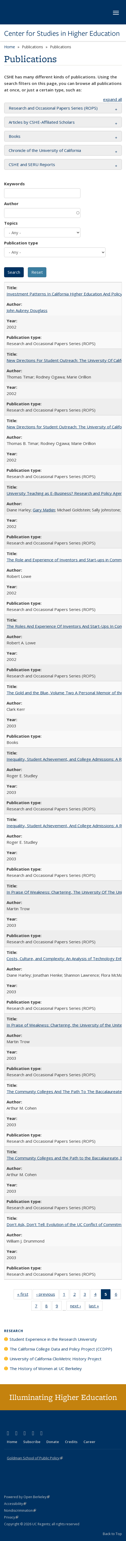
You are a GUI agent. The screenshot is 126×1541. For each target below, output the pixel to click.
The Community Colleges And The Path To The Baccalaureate (64, 1091)
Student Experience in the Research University (53, 1339)
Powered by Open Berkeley (27, 1497)
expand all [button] (112, 99)
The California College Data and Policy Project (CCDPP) (61, 1349)
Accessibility (15, 1503)
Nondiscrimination (20, 1510)
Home (9, 46)
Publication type (21, 243)
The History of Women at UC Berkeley (46, 1368)
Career (89, 1441)
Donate (52, 1441)
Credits (71, 1441)
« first (24, 1295)
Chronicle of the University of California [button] (45, 150)
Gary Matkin (44, 509)
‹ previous (47, 1295)
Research (13, 1331)
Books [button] (14, 136)
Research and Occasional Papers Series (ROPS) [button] (53, 108)
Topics (11, 223)
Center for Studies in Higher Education (62, 33)
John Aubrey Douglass (27, 310)
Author (11, 203)
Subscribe (31, 1441)
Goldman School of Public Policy (35, 1458)
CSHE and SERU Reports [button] (32, 164)
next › (77, 1307)
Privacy (11, 1517)
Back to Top (112, 1533)
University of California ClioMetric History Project (55, 1358)
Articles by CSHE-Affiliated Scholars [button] (42, 122)
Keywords (14, 183)
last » (96, 1307)
